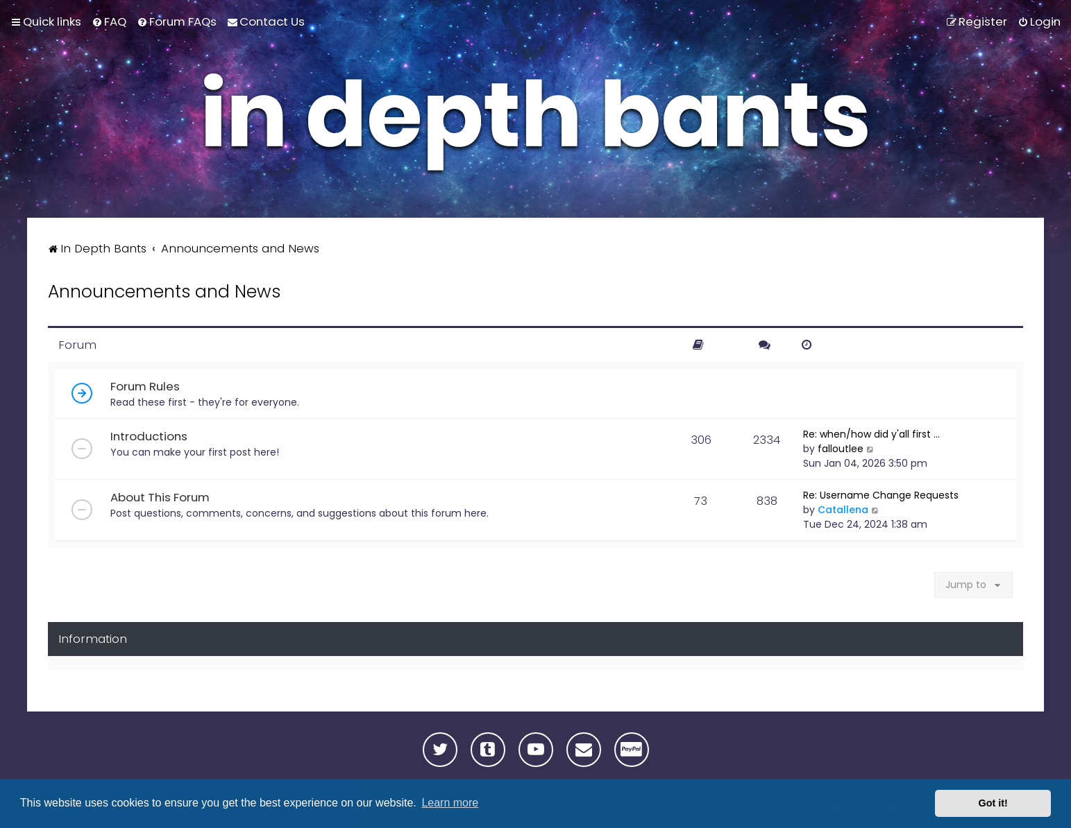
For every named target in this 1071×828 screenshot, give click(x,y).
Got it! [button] (993, 803)
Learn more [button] (449, 803)
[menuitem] (109, 21)
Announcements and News (164, 291)
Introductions (148, 436)
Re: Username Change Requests (881, 495)
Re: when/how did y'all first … (871, 434)
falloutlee (840, 449)
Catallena (843, 510)
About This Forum (160, 497)
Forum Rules (145, 386)
